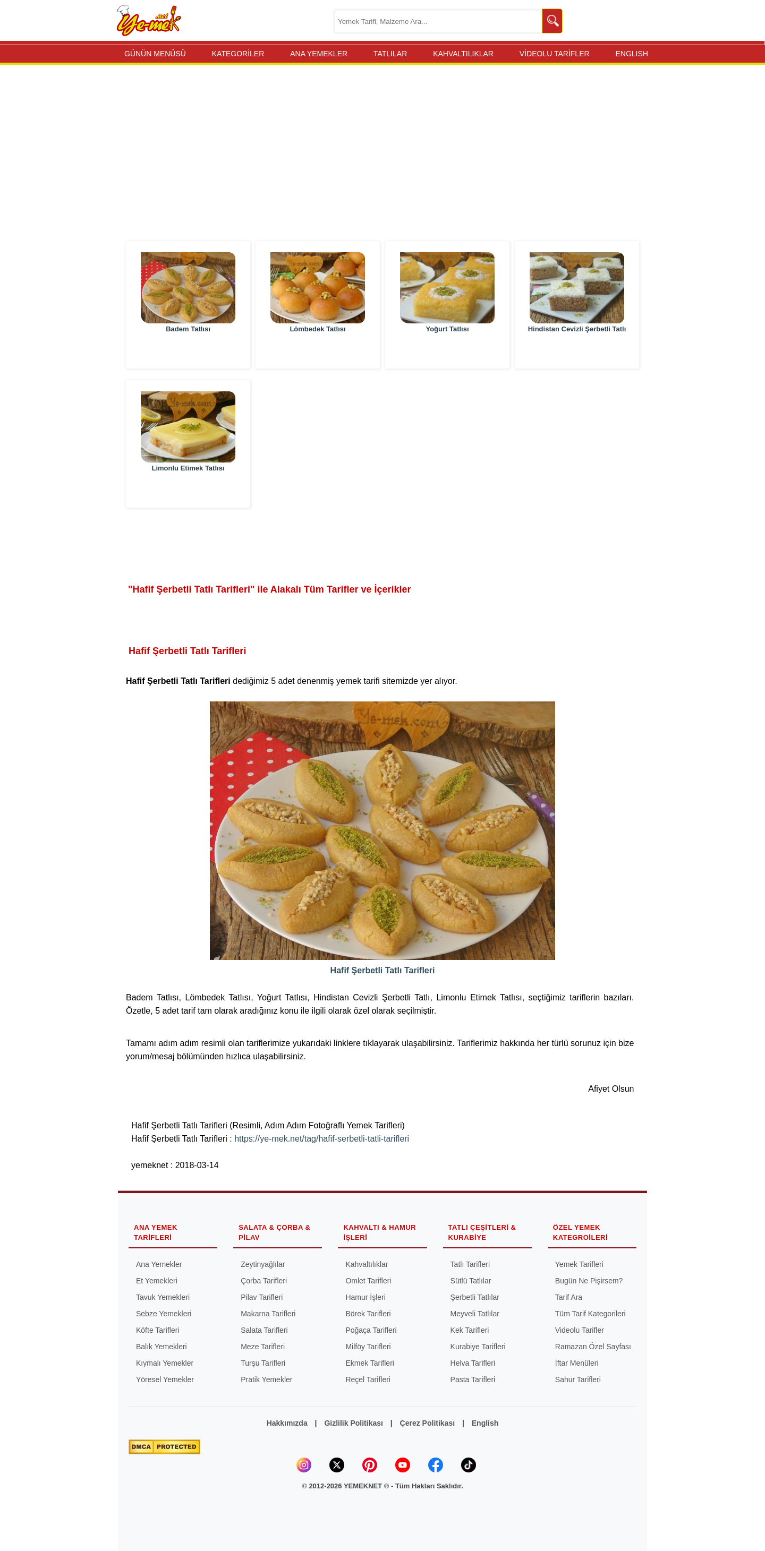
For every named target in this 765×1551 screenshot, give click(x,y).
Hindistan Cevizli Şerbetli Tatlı (577, 350)
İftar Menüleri (577, 1363)
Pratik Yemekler (266, 1379)
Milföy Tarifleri (367, 1346)
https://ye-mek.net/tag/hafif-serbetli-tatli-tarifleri (321, 1138)
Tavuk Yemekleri (163, 1297)
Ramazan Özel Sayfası (593, 1346)
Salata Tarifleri (264, 1330)
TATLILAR (390, 53)
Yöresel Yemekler (165, 1379)
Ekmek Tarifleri (369, 1363)
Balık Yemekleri (161, 1346)
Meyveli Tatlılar (474, 1313)
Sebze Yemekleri (163, 1313)
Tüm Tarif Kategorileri (590, 1313)
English (485, 1423)
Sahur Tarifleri (578, 1379)
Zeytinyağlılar (263, 1264)
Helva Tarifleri (473, 1363)
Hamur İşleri (365, 1297)
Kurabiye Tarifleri (478, 1346)
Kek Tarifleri (469, 1330)
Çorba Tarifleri (264, 1280)
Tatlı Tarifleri (470, 1264)
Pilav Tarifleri (262, 1297)
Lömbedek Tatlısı (317, 350)
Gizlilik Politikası (353, 1423)
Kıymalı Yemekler (164, 1363)
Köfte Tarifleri (157, 1330)
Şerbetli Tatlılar (474, 1297)
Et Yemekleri (156, 1280)
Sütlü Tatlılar (470, 1280)
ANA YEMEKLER (318, 53)
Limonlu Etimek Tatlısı (187, 489)
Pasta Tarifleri (473, 1379)
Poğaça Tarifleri (370, 1330)
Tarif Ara (568, 1297)
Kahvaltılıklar (366, 1264)
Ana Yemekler (159, 1264)
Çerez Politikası (427, 1423)
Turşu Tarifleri (263, 1363)
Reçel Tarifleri (367, 1379)
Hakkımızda (287, 1423)
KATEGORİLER (238, 53)
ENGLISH (631, 53)
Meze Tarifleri (263, 1346)
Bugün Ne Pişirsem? (589, 1280)
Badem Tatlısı (188, 350)
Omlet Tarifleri (368, 1280)
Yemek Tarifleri (579, 1264)
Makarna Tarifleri (268, 1313)
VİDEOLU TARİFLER (555, 53)
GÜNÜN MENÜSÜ (155, 53)
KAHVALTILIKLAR (463, 53)
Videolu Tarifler (579, 1330)
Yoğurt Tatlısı (447, 350)
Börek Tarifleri (367, 1313)
